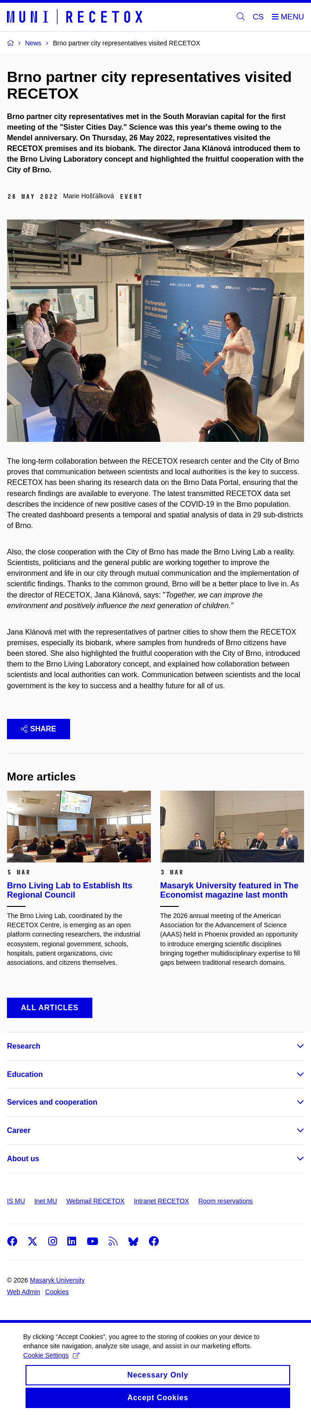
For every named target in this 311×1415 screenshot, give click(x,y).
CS (258, 17)
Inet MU (45, 1201)
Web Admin (23, 1292)
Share (38, 729)
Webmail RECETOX (95, 1201)
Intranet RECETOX (161, 1201)
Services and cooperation (52, 1102)
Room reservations (225, 1201)
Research (23, 1046)
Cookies (57, 1292)
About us (23, 1159)
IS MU (16, 1201)
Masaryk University (57, 1280)
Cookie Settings (51, 1363)
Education (25, 1074)
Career (19, 1130)
